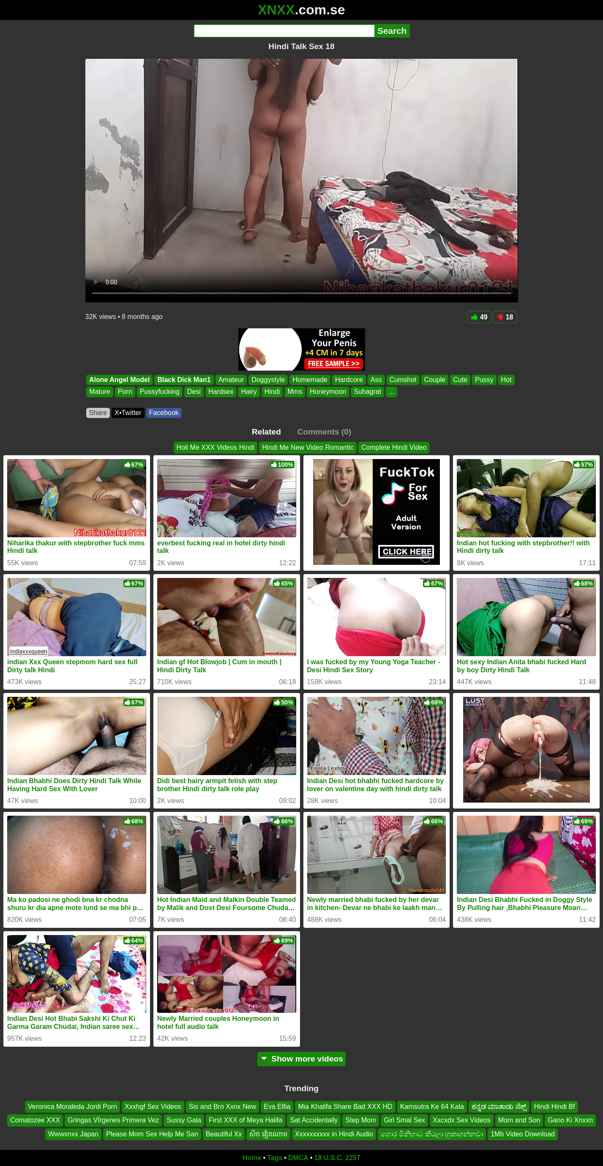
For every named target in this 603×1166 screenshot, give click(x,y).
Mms (294, 392)
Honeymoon (327, 392)
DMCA (298, 1157)
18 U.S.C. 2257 (337, 1157)
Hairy (248, 392)
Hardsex (220, 392)
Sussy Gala (183, 1120)
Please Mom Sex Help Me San (152, 1134)
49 (479, 317)
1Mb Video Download (523, 1134)
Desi (193, 392)
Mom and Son (519, 1120)
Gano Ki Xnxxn (570, 1120)
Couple (434, 379)
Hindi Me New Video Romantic (308, 447)
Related (266, 431)
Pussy (484, 379)
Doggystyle (268, 379)
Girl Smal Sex (404, 1120)
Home (252, 1157)
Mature (99, 392)
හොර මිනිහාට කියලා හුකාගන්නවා (432, 1134)
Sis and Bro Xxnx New (222, 1106)
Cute (460, 379)
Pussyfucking (159, 392)
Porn (124, 392)
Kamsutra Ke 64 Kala (432, 1106)
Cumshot (402, 379)
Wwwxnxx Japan (73, 1134)
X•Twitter (128, 412)
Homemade (309, 379)
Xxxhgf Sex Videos (153, 1106)
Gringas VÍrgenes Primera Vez (113, 1120)
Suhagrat (367, 392)
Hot (506, 379)
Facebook (164, 412)
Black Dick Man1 (183, 379)
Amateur (230, 379)
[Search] (284, 31)
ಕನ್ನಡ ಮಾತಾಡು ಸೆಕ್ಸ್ (499, 1106)
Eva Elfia (277, 1106)
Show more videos (301, 1058)
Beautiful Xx (224, 1134)
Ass (376, 379)
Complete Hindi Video (393, 447)
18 (505, 317)
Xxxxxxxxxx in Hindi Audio (334, 1134)
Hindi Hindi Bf (554, 1106)
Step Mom (360, 1120)
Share (98, 412)
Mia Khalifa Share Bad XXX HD (345, 1106)
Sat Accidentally (314, 1120)
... (391, 392)
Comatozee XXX (35, 1120)
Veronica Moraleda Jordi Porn (72, 1106)
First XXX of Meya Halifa (245, 1120)
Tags (274, 1157)
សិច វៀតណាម (268, 1134)
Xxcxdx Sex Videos (462, 1120)
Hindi (271, 392)
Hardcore (349, 379)
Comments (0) (324, 431)
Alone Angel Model (119, 379)
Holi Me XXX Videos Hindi (216, 447)
